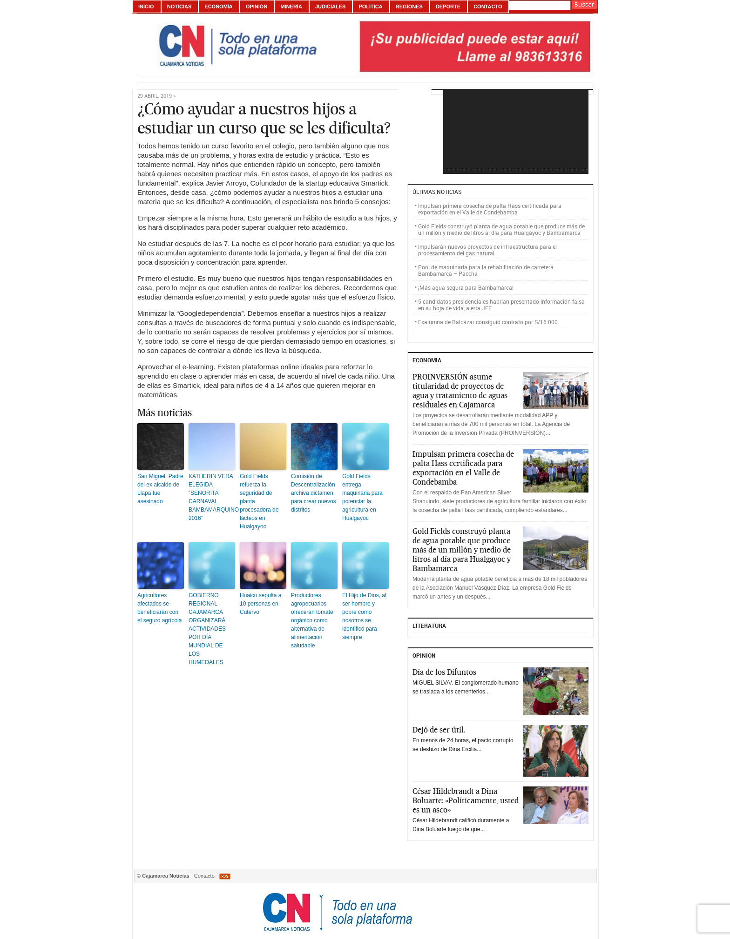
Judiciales (330, 6)
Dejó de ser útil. (439, 729)
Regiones (409, 6)
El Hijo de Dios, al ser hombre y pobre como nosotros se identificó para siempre (364, 616)
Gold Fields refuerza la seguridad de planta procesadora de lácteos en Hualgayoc (259, 501)
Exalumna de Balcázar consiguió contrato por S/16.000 (488, 322)
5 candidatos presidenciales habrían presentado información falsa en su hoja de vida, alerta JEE (501, 305)
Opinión (256, 6)
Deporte (448, 6)
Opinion (424, 655)
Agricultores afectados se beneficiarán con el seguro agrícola (159, 608)
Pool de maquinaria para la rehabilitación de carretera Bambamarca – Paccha (486, 270)
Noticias (179, 6)
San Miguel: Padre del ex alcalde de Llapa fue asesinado (160, 489)
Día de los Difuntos (444, 672)
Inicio (146, 6)
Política (370, 6)
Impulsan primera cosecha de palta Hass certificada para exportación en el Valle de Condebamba (489, 209)
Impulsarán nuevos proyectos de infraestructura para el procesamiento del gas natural (487, 250)
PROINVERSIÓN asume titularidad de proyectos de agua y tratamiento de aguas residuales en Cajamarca (459, 390)
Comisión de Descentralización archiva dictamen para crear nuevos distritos (313, 493)
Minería (291, 6)
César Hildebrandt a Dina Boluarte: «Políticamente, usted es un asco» (465, 800)
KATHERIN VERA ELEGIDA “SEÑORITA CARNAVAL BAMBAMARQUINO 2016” (212, 497)
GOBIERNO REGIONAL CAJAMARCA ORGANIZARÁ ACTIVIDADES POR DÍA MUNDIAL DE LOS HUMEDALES (207, 629)
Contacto (487, 6)
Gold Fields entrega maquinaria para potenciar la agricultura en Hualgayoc (362, 497)
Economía (218, 6)
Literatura (429, 625)
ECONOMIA (426, 360)
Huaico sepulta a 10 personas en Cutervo (260, 603)
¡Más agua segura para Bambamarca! (466, 287)
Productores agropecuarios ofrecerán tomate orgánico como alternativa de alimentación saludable (312, 620)
